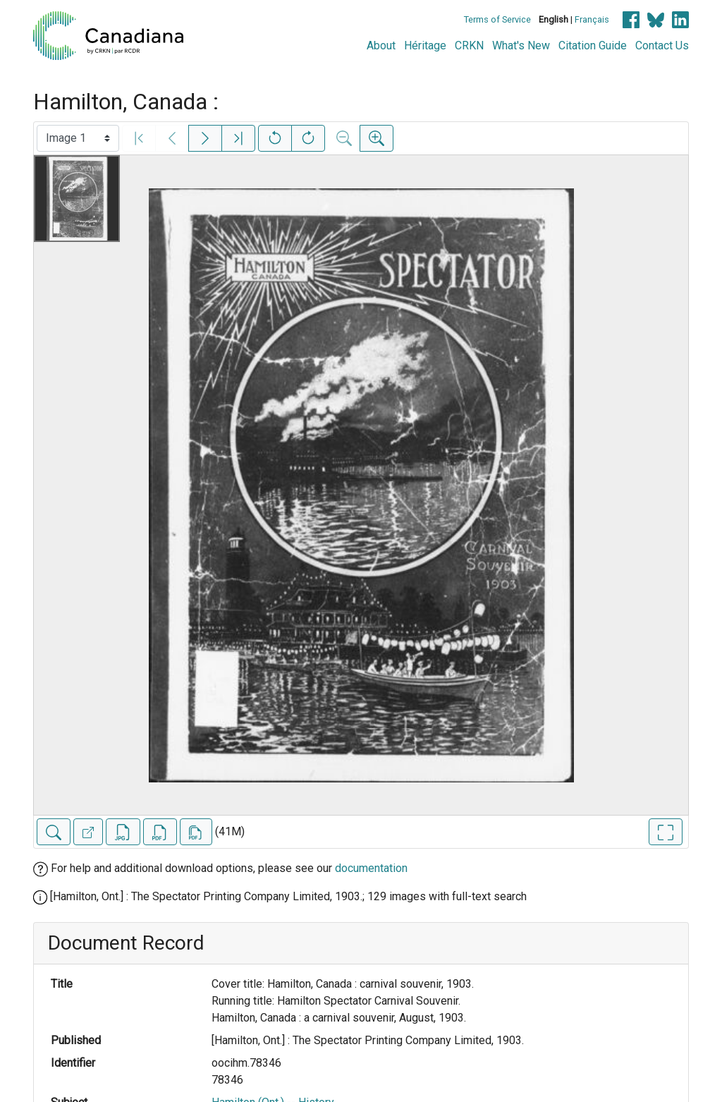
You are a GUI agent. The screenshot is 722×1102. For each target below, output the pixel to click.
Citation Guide (592, 45)
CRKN (469, 45)
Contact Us (662, 45)
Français (592, 19)
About (381, 45)
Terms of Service (497, 19)
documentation (371, 868)
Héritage (425, 45)
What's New (521, 45)
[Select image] (78, 138)
